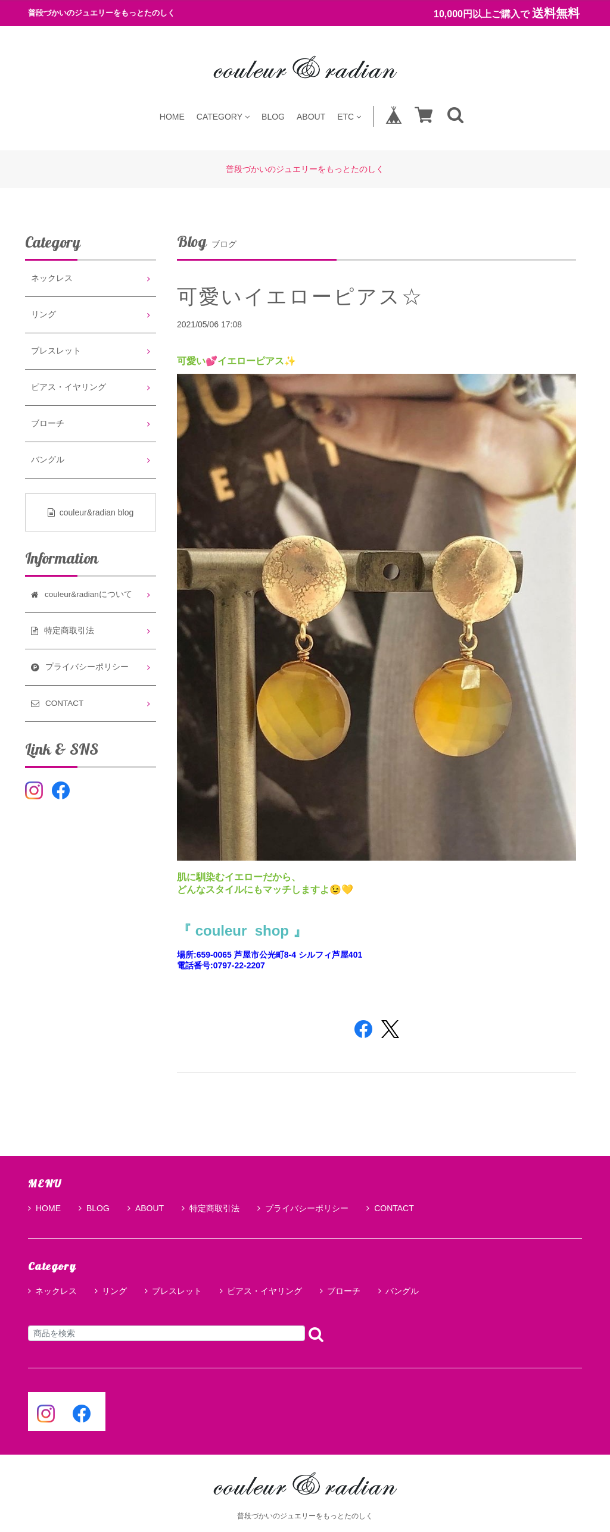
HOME (172, 116)
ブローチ (47, 423)
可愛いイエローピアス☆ (300, 296)
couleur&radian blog (91, 512)
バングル (47, 459)
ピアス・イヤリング (68, 387)
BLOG (273, 116)
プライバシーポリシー (302, 1208)
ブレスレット (56, 350)
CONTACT (390, 1208)
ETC (349, 116)
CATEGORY (223, 116)
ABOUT (311, 116)
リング (43, 314)
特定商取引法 (210, 1208)
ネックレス (52, 278)
